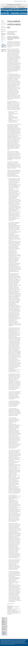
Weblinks (2, 36)
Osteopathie (3, 22)
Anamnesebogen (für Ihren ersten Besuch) (14, 4)
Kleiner (25, 1)
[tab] (5, 44)
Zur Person (3, 39)
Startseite (2, 20)
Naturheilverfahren (3, 24)
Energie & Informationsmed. (3, 27)
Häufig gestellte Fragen (3, 31)
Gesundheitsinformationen (3, 34)
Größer (19, 1)
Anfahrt (2, 41)
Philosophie (3, 29)
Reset (22, 1)
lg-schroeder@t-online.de (4, 632)
